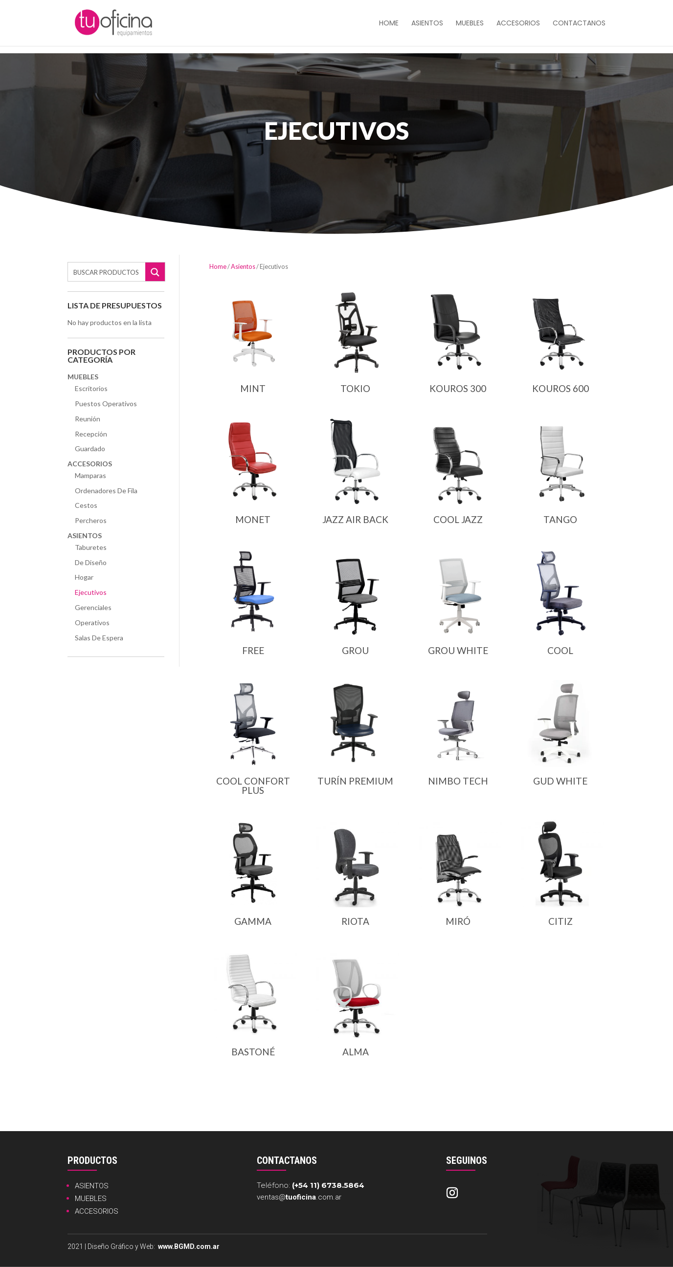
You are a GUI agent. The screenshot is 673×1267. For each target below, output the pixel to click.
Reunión (87, 419)
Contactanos (579, 24)
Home (217, 266)
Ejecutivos (91, 592)
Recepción (91, 434)
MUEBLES (91, 1198)
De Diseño (91, 562)
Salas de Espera (99, 638)
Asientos (427, 24)
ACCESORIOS (96, 1211)
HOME (389, 24)
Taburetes (91, 547)
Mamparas (90, 475)
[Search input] (107, 272)
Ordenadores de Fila (106, 490)
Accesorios (518, 24)
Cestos (86, 505)
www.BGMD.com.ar (189, 1246)
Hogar (84, 577)
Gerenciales (93, 607)
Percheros (91, 520)
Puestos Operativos (106, 403)
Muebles (470, 24)
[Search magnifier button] (155, 272)
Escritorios (91, 388)
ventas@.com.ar (299, 1197)
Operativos (92, 622)
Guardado (90, 448)
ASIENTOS (92, 1185)
